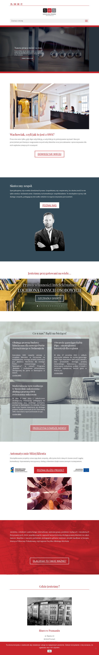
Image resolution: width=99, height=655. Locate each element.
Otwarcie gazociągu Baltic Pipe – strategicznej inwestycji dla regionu (68, 345)
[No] (95, 648)
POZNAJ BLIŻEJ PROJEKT (50, 470)
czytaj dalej (16, 375)
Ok (49, 651)
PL (12, 4)
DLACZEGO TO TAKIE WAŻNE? (49, 561)
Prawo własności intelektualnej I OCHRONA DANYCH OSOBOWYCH (49, 287)
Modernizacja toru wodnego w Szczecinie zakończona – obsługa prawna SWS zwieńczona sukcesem (27, 390)
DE (18, 4)
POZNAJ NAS (49, 205)
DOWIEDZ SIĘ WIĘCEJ (49, 154)
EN (15, 4)
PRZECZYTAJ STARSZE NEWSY (49, 428)
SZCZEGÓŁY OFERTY (49, 298)
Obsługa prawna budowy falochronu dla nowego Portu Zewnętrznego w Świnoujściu (28, 345)
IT (21, 4)
